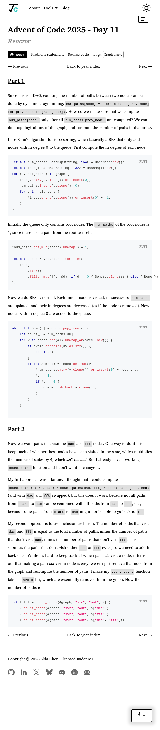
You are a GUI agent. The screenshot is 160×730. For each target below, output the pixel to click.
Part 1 (16, 81)
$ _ (141, 714)
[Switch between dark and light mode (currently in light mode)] (146, 8)
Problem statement (47, 54)
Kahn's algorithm (32, 139)
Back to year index (83, 66)
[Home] (13, 8)
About (34, 8)
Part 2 (16, 428)
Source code (78, 54)
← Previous (18, 66)
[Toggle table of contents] (143, 19)
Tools (48, 8)
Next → (145, 66)
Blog (65, 8)
